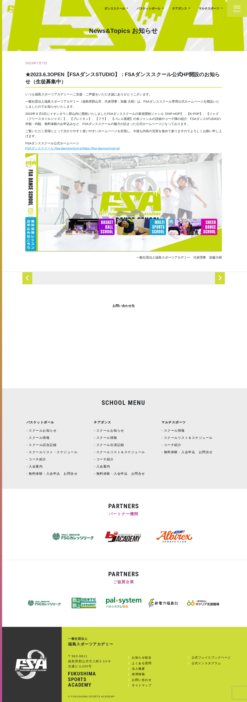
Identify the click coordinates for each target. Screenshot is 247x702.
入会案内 (36, 466)
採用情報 (138, 674)
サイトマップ (141, 685)
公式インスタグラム (206, 663)
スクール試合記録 (43, 445)
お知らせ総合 (141, 657)
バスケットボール (149, 8)
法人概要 (138, 668)
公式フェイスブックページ (211, 657)
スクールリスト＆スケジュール (120, 452)
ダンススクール (115, 8)
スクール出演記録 (110, 445)
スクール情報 (39, 437)
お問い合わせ (141, 680)
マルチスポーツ (209, 8)
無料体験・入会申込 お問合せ (53, 473)
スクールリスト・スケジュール (53, 452)
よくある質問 (141, 663)
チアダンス (180, 8)
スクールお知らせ (43, 430)
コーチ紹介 (37, 459)
